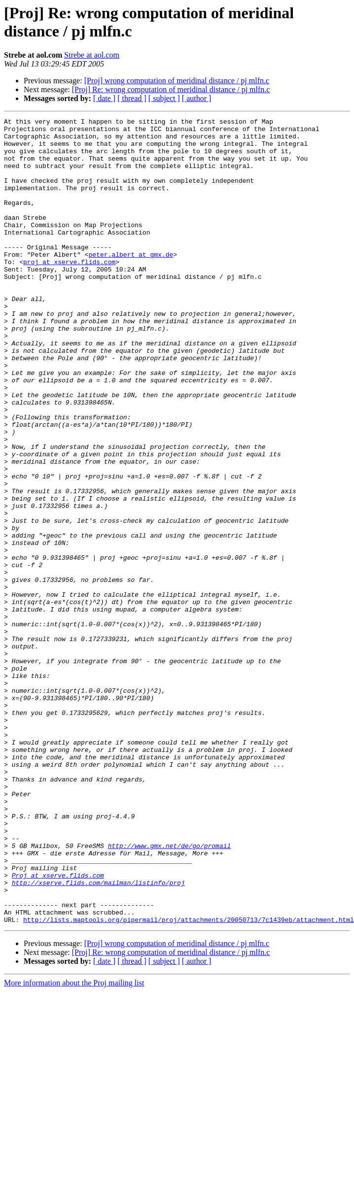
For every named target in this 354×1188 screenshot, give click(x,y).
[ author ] (197, 98)
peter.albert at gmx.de (131, 282)
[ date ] (104, 98)
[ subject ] (164, 98)
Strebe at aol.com (91, 55)
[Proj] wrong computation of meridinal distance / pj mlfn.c (176, 80)
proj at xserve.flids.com (69, 291)
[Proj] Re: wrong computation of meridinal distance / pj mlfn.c (171, 89)
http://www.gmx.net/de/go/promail (169, 991)
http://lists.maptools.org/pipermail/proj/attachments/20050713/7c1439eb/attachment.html (188, 1080)
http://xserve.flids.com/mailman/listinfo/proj (98, 1036)
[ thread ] (131, 98)
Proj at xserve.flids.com (58, 1027)
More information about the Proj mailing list (74, 1144)
